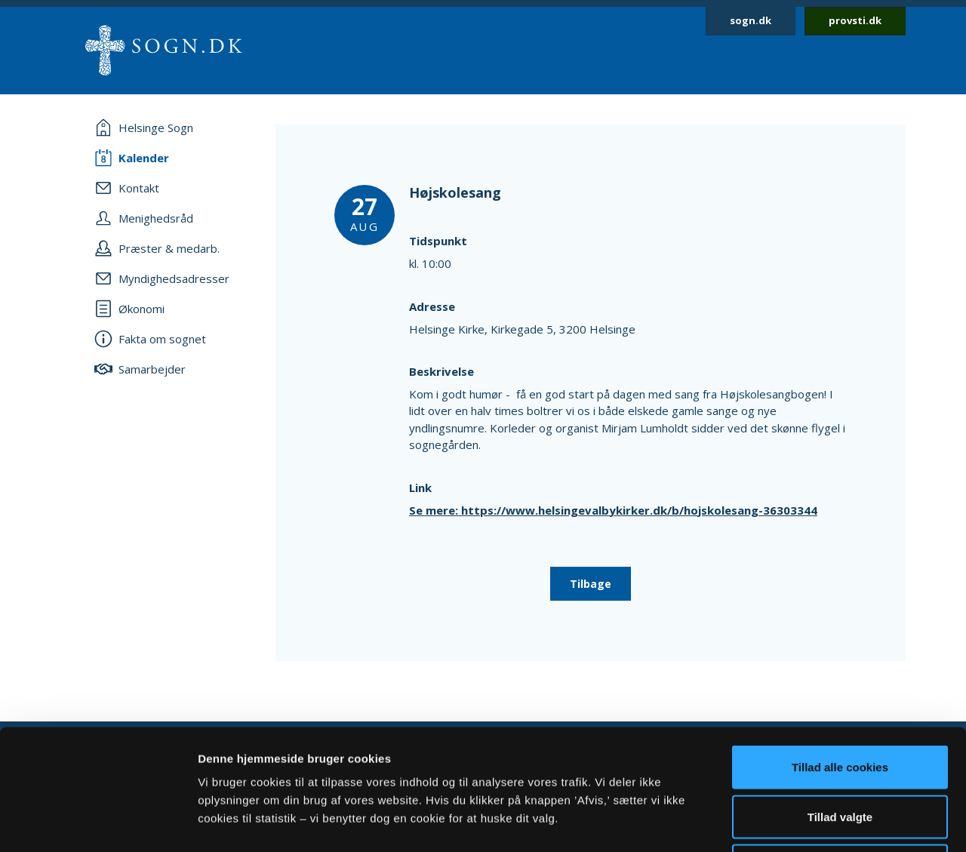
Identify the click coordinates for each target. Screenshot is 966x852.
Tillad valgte (840, 703)
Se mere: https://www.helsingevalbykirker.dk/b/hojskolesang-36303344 (613, 510)
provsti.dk (855, 20)
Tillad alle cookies (840, 653)
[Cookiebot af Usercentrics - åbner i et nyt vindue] (98, 822)
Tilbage (590, 584)
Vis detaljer (784, 822)
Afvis (840, 752)
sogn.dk (750, 20)
